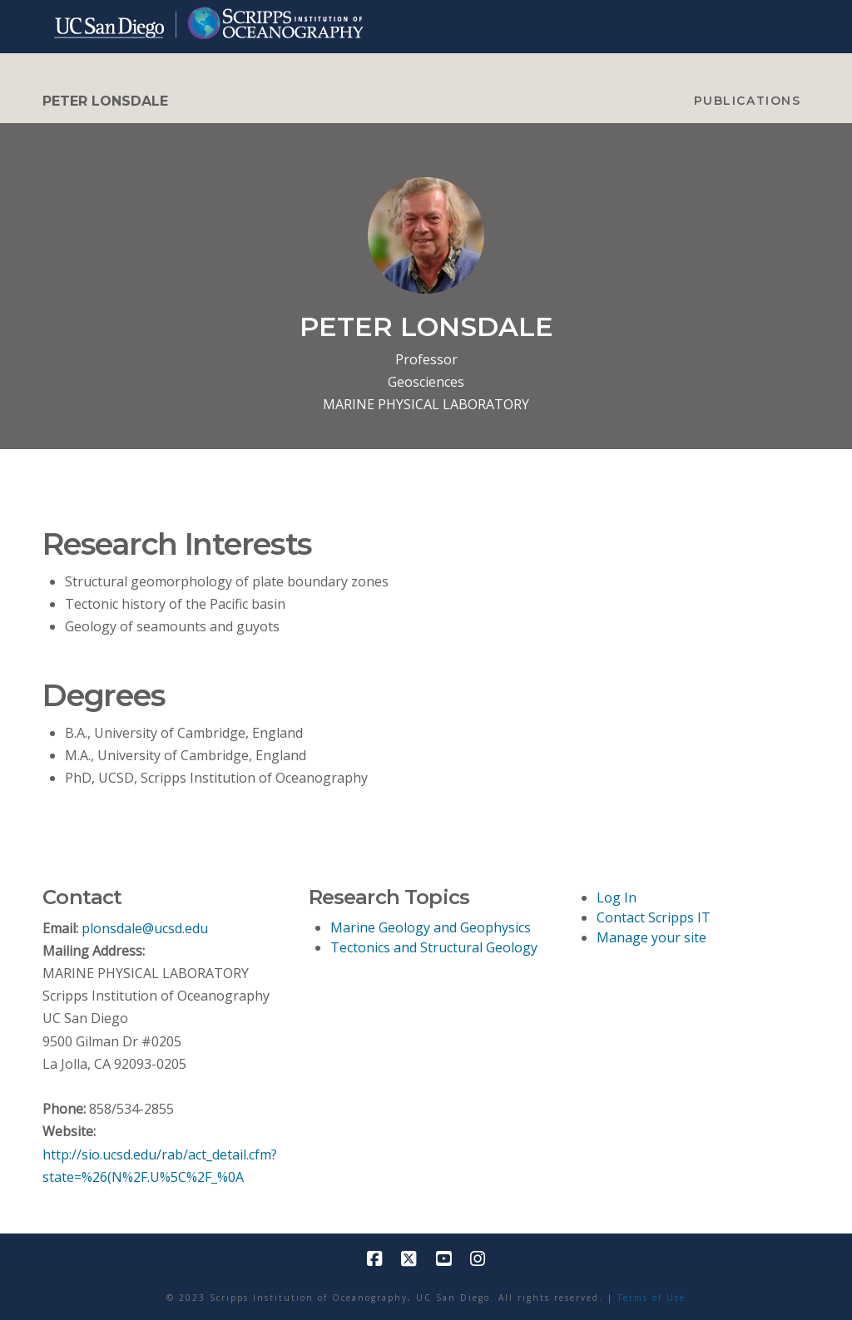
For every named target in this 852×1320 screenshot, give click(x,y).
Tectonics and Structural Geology (433, 947)
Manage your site (651, 937)
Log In (617, 897)
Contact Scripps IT (654, 917)
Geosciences (426, 382)
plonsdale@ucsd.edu (145, 928)
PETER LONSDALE (105, 101)
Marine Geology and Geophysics (430, 927)
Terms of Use (651, 1297)
